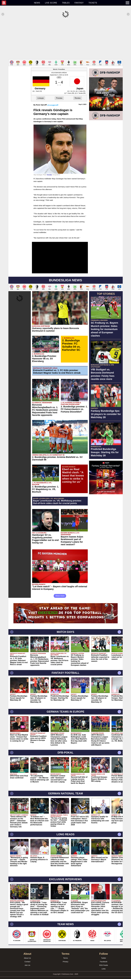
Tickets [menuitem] (93, 3)
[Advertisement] (65, 38)
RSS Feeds (103, 962)
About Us (27, 955)
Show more (59, 592)
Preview (59, 95)
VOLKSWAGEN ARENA (59, 69)
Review (77, 95)
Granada (49, 171)
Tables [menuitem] (66, 3)
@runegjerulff (52, 102)
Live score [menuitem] (51, 3)
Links (104, 965)
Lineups (40, 95)
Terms (65, 955)
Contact (27, 958)
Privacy (65, 958)
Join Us (27, 962)
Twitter (103, 955)
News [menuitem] (37, 3)
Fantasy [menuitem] (79, 3)
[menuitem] (16, 3)
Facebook (103, 958)
